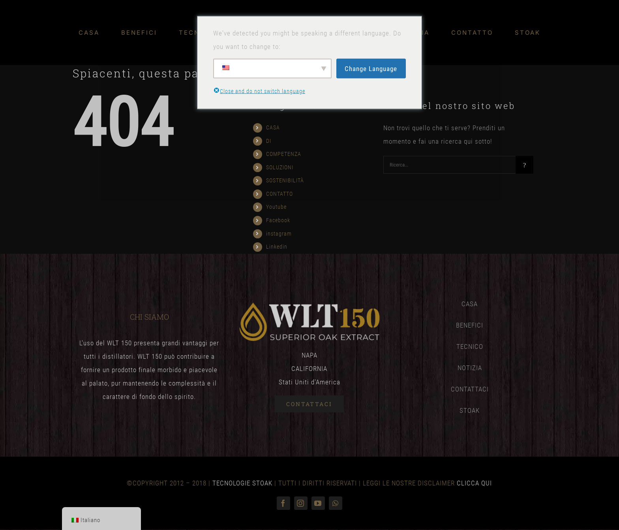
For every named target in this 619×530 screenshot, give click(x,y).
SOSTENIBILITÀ (285, 180)
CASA (273, 127)
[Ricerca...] (449, 165)
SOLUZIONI (279, 167)
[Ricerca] (524, 165)
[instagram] (301, 503)
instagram (279, 233)
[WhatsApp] (335, 503)
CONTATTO (279, 194)
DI (268, 141)
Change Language (371, 68)
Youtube (276, 207)
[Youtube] (318, 503)
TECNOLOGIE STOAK (242, 483)
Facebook (278, 220)
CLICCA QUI (474, 483)
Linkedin (276, 246)
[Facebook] (283, 503)
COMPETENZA (283, 154)
